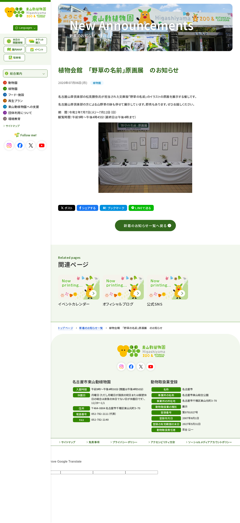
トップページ (65, 328)
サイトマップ (13, 126)
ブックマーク (113, 208)
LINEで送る (141, 208)
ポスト (66, 208)
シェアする (87, 208)
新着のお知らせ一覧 (91, 328)
